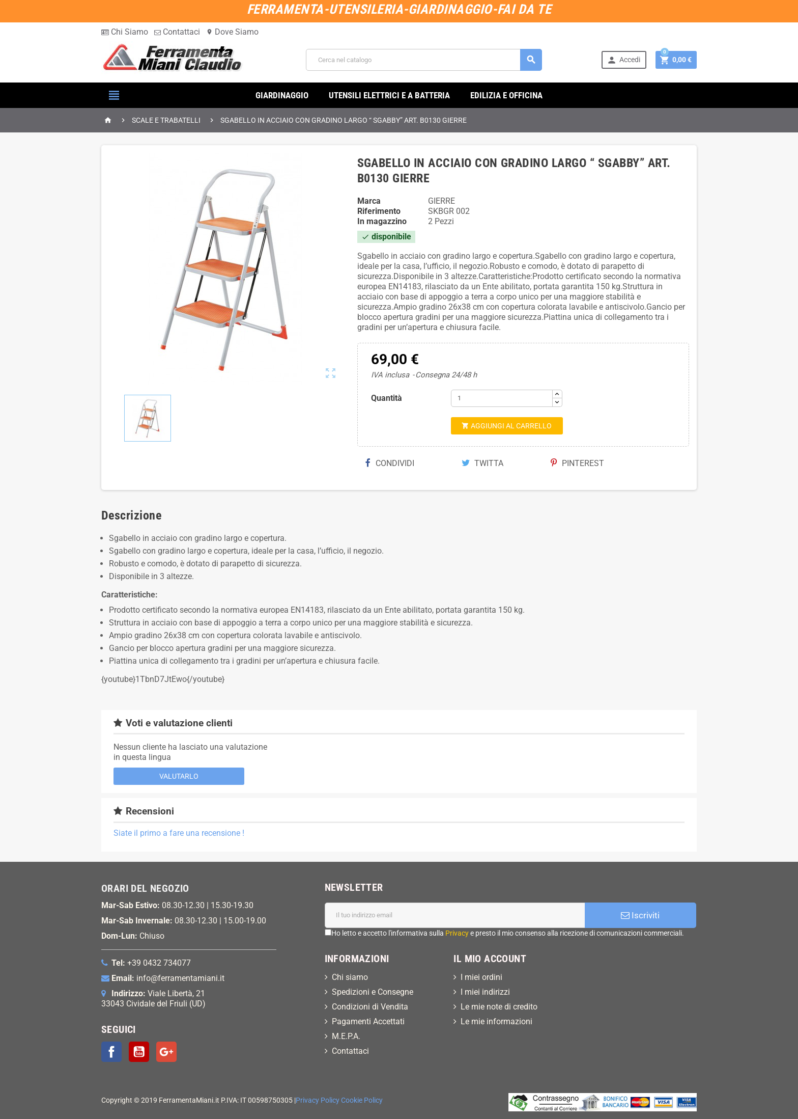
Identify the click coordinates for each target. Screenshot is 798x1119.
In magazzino (382, 221)
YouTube (139, 1052)
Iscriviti (640, 915)
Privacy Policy (317, 1100)
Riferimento (379, 211)
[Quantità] (502, 398)
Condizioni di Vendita (370, 1007)
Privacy (457, 933)
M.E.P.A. (346, 1036)
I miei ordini (481, 977)
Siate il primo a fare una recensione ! (178, 833)
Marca (369, 201)
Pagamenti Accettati (368, 1021)
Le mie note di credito (499, 1007)
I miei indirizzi (485, 992)
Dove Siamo (232, 32)
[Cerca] (424, 60)
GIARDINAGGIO (281, 95)
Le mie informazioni (496, 1021)
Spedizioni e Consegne (372, 992)
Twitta (482, 463)
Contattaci (177, 32)
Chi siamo (350, 977)
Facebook (111, 1052)
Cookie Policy (362, 1100)
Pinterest (577, 463)
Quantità (386, 398)
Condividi (390, 463)
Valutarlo (178, 776)
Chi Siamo (124, 32)
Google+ (166, 1052)
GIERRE (441, 201)
